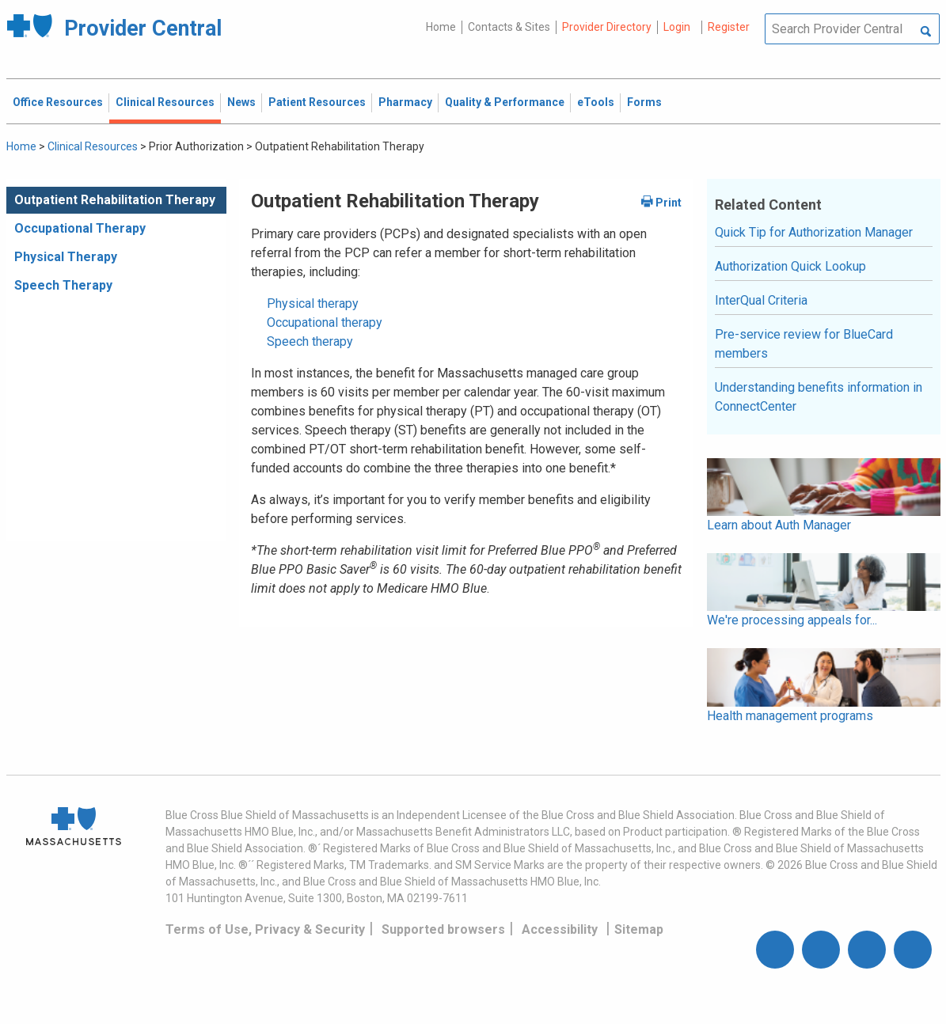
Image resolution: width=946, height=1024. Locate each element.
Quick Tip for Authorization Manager (814, 232)
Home (441, 27)
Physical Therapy (65, 256)
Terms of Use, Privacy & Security (265, 929)
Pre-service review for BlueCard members (804, 344)
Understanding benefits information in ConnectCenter (818, 397)
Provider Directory (607, 27)
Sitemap (638, 929)
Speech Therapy (63, 285)
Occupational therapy (324, 322)
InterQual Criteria (761, 300)
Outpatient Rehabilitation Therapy (114, 199)
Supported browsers (443, 929)
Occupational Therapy (80, 228)
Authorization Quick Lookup (790, 266)
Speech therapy (310, 341)
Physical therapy (313, 303)
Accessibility (560, 929)
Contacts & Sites (509, 27)
